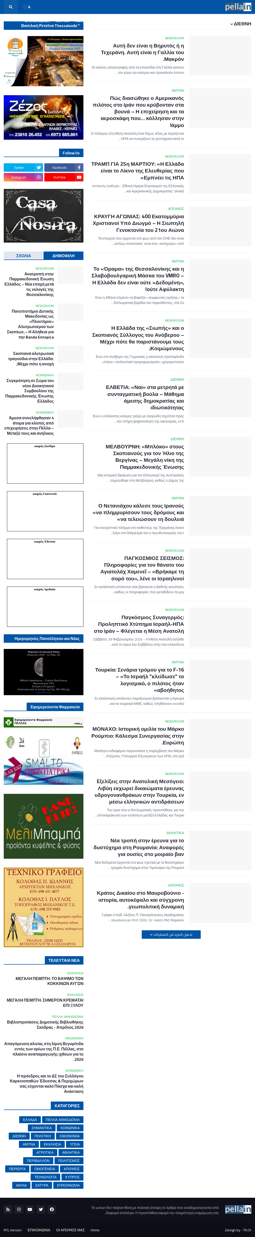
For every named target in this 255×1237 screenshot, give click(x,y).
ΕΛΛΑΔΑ (30, 1119)
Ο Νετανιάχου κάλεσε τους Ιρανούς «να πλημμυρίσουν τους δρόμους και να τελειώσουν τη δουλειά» (138, 512)
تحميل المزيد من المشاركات (172, 934)
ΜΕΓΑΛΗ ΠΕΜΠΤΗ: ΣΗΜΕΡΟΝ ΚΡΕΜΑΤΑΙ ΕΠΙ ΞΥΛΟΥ (45, 1003)
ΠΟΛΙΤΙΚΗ (43, 1136)
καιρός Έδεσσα (44, 541)
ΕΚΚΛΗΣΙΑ (52, 1144)
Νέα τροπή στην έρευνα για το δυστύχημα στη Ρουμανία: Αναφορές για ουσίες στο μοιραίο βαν (138, 847)
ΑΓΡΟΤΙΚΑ (44, 1152)
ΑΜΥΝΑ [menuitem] (62, 20)
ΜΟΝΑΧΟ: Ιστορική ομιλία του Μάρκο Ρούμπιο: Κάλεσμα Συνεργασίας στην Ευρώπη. (137, 735)
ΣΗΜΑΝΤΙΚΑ (42, 1128)
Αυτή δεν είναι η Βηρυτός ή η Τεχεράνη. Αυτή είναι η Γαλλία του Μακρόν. (142, 52)
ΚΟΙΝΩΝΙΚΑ (70, 1128)
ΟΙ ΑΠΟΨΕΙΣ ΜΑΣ (70, 1230)
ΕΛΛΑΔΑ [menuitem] (220, 20)
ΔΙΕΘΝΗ (19, 1136)
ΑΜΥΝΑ (29, 1144)
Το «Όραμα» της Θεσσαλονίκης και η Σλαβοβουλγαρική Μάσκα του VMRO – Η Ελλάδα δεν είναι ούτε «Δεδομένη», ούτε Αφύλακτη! (137, 279)
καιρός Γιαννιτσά (45, 494)
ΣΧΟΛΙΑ (23, 255)
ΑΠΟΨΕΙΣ (72, 1169)
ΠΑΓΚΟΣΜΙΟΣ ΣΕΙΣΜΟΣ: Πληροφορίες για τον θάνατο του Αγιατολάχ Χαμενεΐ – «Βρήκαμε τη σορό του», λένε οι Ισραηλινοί (142, 568)
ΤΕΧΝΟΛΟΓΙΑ (45, 1177)
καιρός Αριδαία (44, 589)
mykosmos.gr (43, 692)
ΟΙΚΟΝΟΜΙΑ (70, 1136)
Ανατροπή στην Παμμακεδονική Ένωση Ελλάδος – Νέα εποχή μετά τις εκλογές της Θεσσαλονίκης (29, 284)
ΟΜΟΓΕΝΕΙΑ (44, 1169)
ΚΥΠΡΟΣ (72, 1177)
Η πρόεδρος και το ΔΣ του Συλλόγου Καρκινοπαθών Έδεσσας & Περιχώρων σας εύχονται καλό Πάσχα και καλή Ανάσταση (46, 1083)
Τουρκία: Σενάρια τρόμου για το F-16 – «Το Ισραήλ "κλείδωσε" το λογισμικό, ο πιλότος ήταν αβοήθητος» (139, 679)
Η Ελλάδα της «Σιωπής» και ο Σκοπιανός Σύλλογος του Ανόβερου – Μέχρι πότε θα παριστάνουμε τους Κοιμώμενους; (138, 338)
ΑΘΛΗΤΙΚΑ (71, 1152)
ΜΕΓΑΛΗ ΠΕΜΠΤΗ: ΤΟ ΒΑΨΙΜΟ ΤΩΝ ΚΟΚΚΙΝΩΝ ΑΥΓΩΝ (49, 981)
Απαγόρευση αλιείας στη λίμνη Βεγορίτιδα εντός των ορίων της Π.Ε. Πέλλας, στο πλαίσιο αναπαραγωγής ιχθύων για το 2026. (43, 1051)
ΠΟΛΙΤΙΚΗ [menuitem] (109, 20)
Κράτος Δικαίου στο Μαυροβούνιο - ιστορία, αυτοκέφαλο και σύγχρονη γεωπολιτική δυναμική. (140, 900)
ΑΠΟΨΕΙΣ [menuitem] (239, 34)
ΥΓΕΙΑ (75, 1144)
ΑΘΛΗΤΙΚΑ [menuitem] (85, 20)
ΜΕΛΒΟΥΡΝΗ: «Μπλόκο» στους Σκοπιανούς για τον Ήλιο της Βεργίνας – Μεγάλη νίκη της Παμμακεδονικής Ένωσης (145, 456)
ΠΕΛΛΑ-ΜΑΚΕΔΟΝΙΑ (63, 1119)
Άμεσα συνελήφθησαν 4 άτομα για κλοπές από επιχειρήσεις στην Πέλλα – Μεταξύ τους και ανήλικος (29, 425)
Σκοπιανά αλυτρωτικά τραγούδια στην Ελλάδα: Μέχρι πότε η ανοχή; (31, 358)
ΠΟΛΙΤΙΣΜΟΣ (69, 1160)
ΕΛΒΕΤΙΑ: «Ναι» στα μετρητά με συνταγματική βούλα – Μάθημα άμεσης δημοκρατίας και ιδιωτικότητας (145, 397)
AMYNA (21, 1185)
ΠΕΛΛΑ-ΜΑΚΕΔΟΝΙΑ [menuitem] (188, 20)
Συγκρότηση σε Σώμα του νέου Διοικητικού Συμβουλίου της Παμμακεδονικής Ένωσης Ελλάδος (29, 391)
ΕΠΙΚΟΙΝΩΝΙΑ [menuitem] (37, 20)
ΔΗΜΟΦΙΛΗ (64, 255)
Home (95, 1230)
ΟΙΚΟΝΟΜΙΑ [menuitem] (152, 20)
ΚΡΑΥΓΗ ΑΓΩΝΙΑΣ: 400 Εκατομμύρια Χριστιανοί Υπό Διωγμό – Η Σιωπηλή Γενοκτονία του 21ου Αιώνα (138, 223)
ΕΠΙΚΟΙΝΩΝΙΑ (68, 1185)
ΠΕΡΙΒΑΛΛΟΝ (38, 1160)
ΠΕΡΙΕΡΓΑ (17, 1169)
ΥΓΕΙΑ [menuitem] (129, 20)
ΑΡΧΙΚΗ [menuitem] (241, 20)
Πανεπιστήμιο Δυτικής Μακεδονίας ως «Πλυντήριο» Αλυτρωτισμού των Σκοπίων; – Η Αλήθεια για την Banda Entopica (30, 324)
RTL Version (13, 1230)
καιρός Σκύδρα (44, 446)
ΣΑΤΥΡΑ (41, 1185)
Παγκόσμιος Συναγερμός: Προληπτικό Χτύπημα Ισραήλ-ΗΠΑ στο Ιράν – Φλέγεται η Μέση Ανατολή (139, 624)
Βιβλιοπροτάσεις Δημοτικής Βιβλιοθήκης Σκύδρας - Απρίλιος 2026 (45, 1025)
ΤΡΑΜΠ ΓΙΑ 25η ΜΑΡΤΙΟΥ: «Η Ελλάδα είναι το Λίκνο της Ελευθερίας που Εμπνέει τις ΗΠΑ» (137, 171)
